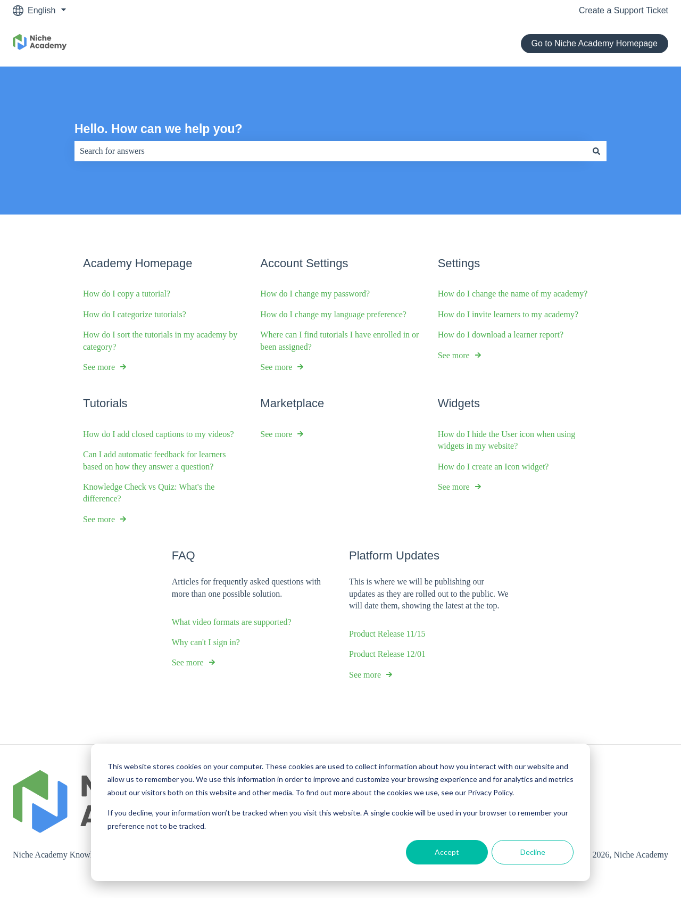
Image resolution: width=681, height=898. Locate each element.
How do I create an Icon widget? (493, 466)
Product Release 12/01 (387, 654)
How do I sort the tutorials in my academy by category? (160, 340)
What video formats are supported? (232, 622)
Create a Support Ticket (623, 10)
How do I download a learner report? (500, 334)
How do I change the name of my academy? (513, 294)
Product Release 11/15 (387, 633)
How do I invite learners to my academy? (508, 314)
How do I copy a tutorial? (126, 294)
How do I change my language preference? (333, 314)
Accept (447, 851)
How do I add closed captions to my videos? (158, 434)
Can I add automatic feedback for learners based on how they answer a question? (154, 460)
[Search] (596, 151)
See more (99, 367)
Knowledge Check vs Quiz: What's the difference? (148, 492)
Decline (532, 851)
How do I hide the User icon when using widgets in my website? (507, 440)
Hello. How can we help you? (158, 129)
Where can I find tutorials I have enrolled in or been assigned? (339, 340)
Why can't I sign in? (206, 642)
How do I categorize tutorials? (134, 314)
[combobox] (330, 151)
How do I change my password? (315, 294)
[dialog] (340, 812)
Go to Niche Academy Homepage (594, 43)
